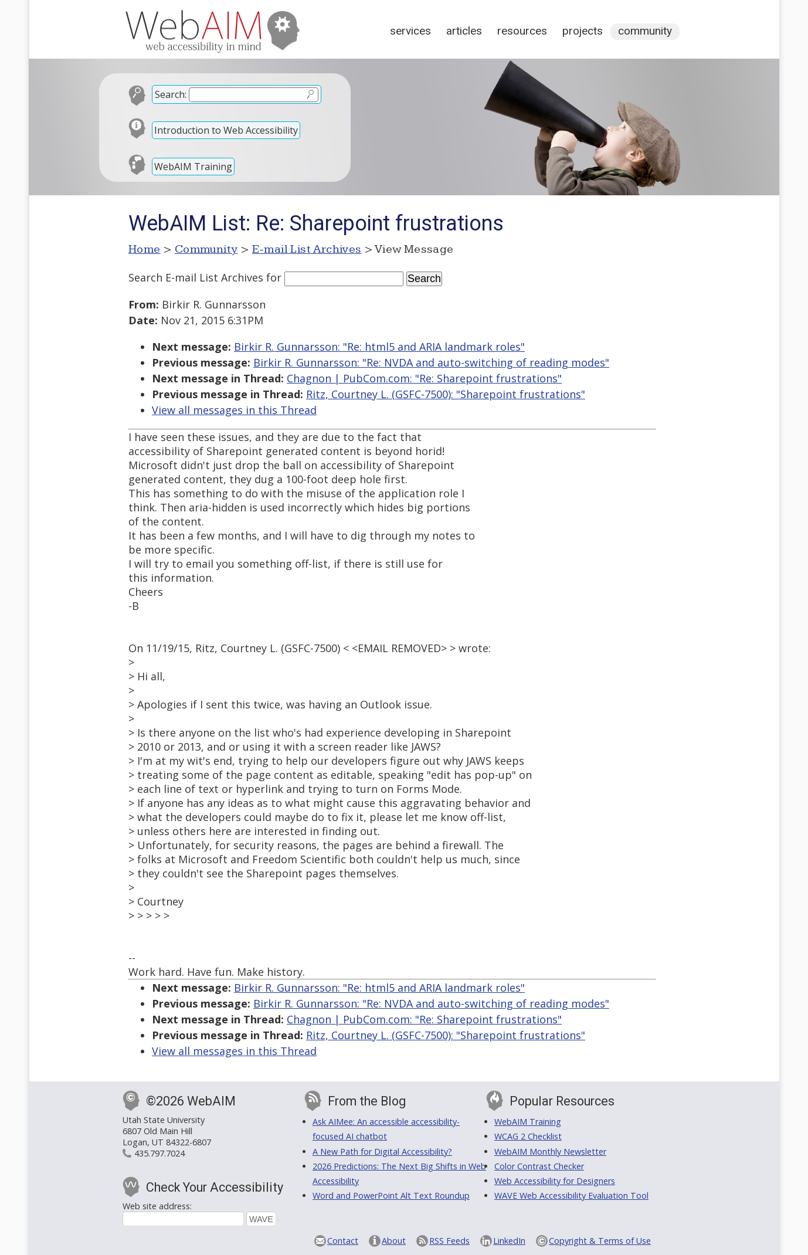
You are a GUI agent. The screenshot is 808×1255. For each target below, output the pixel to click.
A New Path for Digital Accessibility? (382, 1151)
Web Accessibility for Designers (554, 1180)
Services (410, 31)
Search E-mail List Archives (195, 277)
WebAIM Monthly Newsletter (550, 1151)
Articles (464, 31)
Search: (170, 94)
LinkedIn (509, 1240)
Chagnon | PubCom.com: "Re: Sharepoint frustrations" (424, 378)
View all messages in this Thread (234, 410)
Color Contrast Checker (539, 1166)
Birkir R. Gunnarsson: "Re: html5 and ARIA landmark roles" (379, 347)
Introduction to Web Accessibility (226, 130)
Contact (342, 1240)
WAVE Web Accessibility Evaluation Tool (571, 1195)
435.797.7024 (159, 1153)
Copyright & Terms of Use (600, 1240)
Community (645, 31)
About (394, 1240)
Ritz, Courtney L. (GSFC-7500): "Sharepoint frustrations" (445, 394)
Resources (522, 31)
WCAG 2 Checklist (528, 1136)
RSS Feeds (449, 1240)
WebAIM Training (193, 166)
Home (144, 249)
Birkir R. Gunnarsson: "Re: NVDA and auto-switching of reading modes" (431, 362)
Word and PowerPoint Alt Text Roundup (391, 1195)
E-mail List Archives (307, 249)
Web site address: (157, 1206)
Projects (582, 31)
